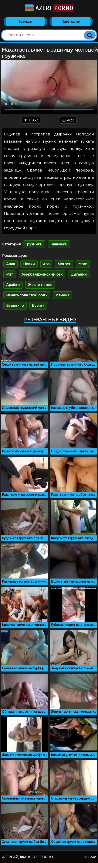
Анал (10, 264)
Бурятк (38, 306)
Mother (64, 264)
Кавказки (59, 244)
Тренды (25, 22)
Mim (9, 274)
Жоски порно (40, 285)
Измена (62, 295)
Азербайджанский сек (41, 274)
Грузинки (34, 244)
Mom (82, 264)
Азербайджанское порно (27, 857)
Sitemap (90, 857)
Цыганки (79, 274)
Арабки (13, 285)
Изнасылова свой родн (27, 295)
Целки (29, 264)
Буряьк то (15, 306)
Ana (46, 264)
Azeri (49, 8)
